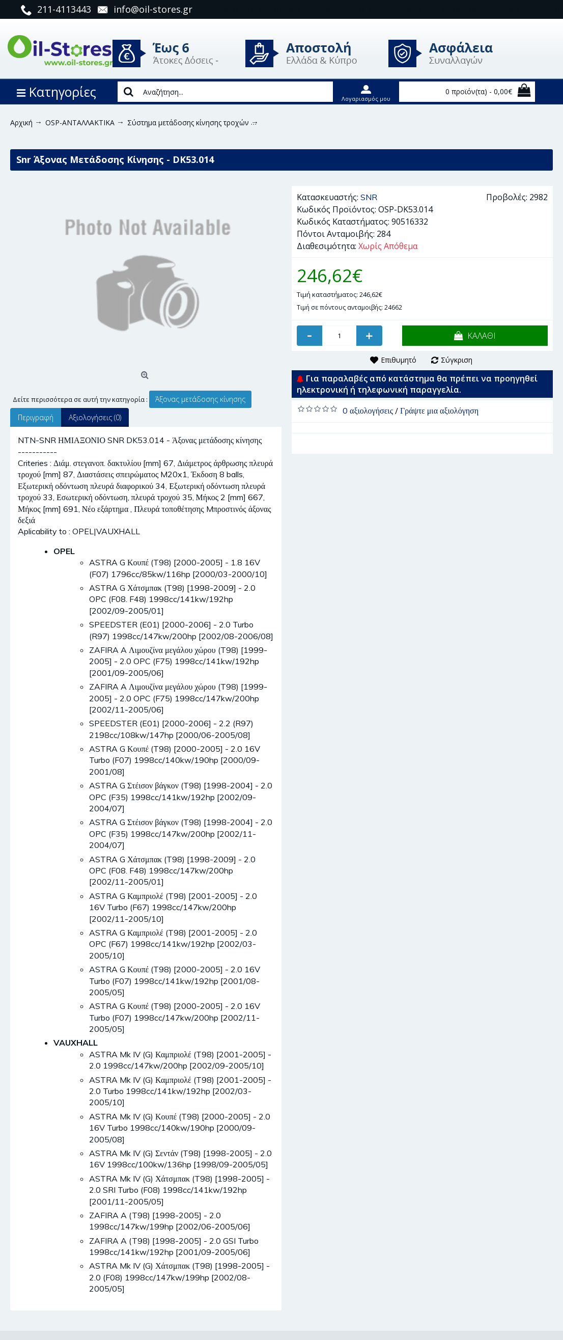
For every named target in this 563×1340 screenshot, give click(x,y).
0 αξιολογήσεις (368, 410)
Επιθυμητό (398, 360)
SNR (368, 197)
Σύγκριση (456, 360)
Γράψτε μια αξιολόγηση (439, 410)
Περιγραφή (35, 417)
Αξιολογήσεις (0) (95, 417)
